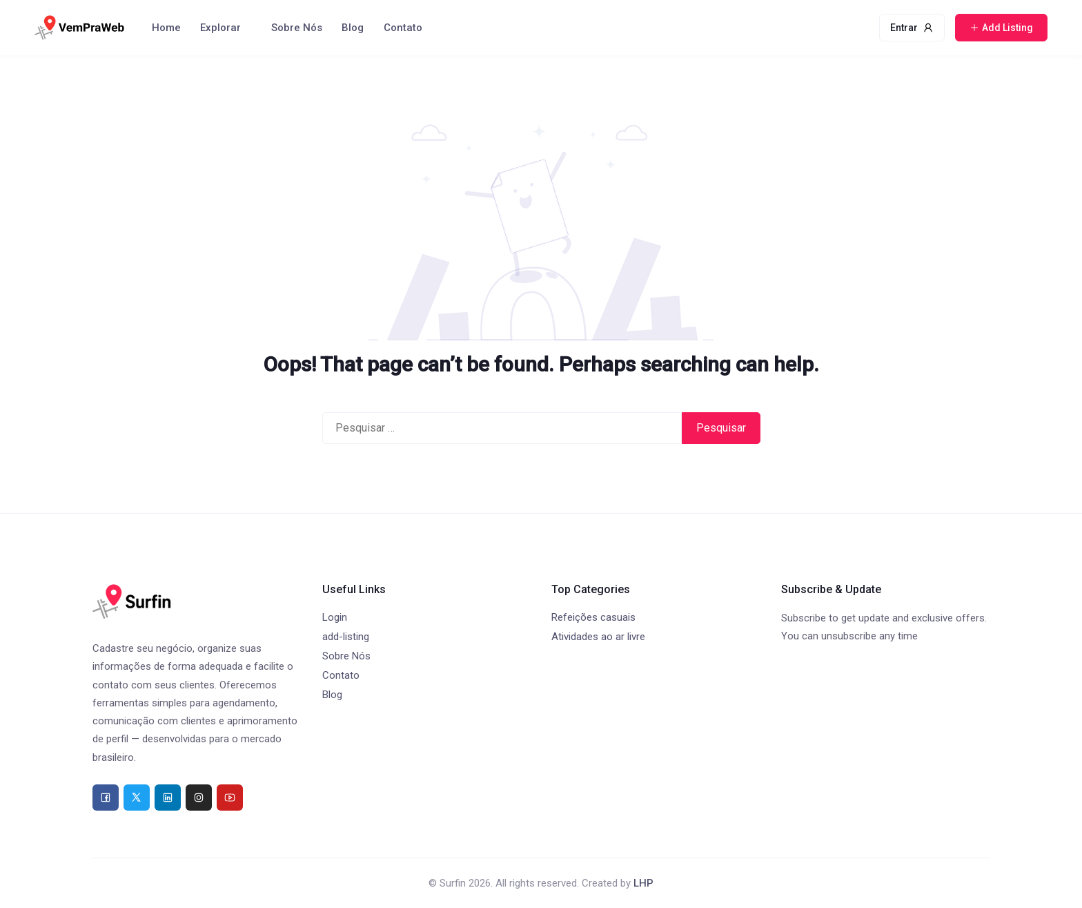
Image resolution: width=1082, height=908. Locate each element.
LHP (643, 883)
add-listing (345, 636)
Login (334, 617)
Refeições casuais (593, 617)
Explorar (220, 27)
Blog (353, 27)
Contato (403, 27)
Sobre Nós (296, 27)
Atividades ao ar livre (598, 636)
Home (166, 27)
